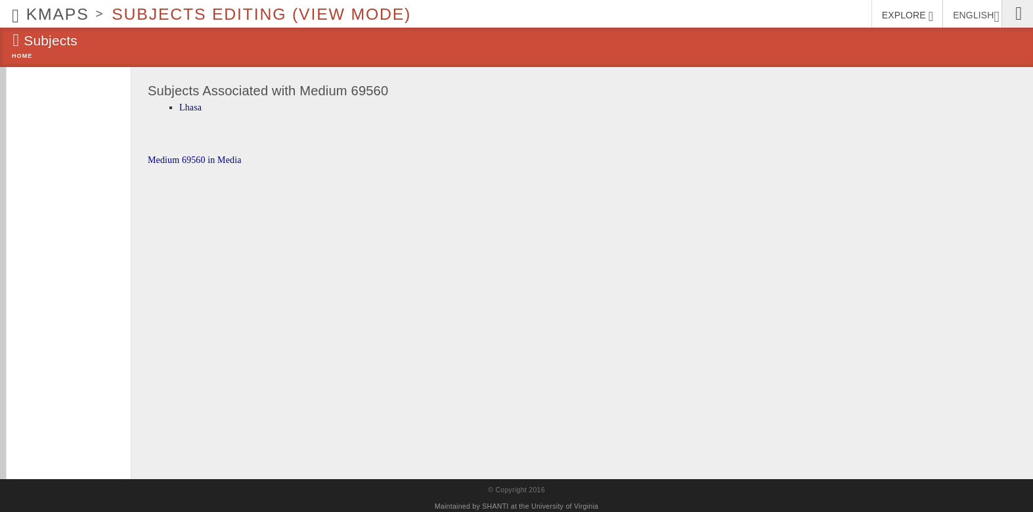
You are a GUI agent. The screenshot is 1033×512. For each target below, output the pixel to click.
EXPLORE (907, 16)
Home (22, 56)
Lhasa (190, 107)
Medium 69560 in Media (195, 160)
